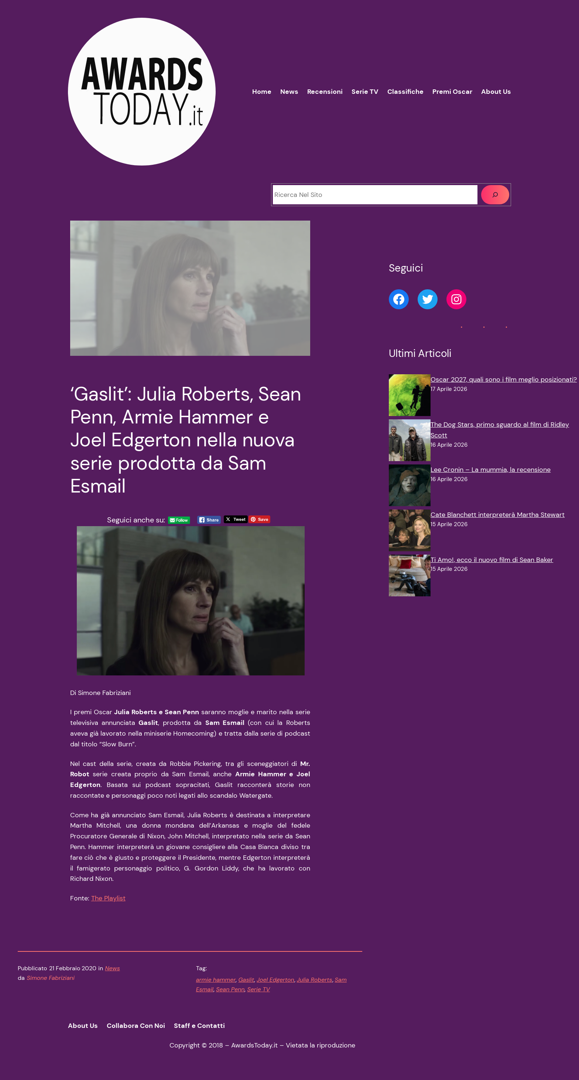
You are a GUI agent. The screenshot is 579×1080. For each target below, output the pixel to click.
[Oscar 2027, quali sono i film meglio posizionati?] (410, 396)
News (112, 968)
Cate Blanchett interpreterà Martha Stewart (498, 514)
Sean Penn (230, 989)
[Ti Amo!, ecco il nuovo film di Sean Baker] (410, 577)
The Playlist (108, 898)
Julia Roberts (314, 980)
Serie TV (258, 989)
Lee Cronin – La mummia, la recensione (491, 469)
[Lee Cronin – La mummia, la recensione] (410, 487)
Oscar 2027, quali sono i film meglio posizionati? (504, 379)
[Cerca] (495, 194)
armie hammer (216, 980)
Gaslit (246, 980)
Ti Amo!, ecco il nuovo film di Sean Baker (492, 559)
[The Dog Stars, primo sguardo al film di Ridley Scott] (410, 441)
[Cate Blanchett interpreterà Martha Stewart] (410, 532)
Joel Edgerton (275, 980)
